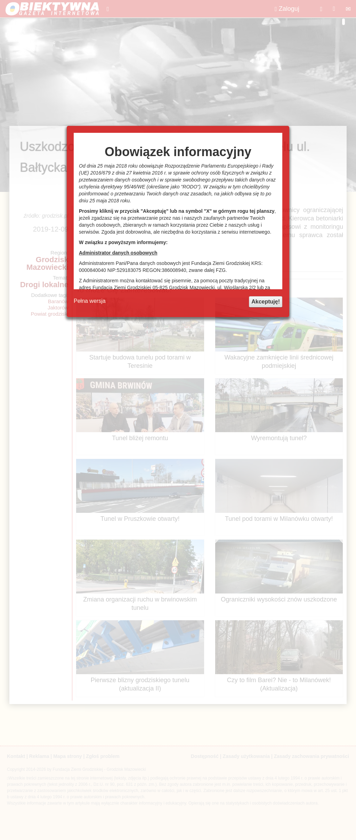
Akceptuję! (265, 302)
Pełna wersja (90, 301)
